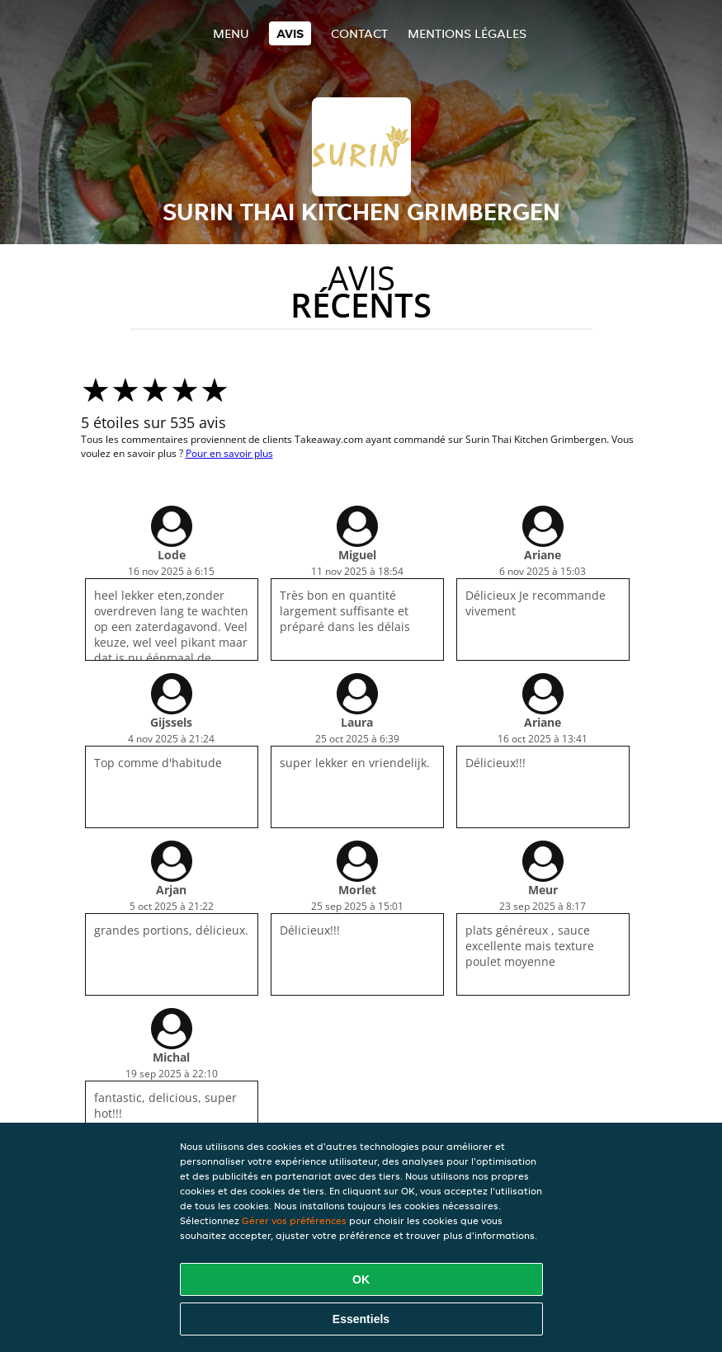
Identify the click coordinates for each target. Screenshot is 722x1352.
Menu (231, 33)
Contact (359, 33)
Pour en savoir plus (229, 453)
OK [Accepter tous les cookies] (361, 1279)
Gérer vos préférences (294, 1220)
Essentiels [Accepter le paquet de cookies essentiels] (361, 1319)
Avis (290, 33)
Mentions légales (467, 33)
